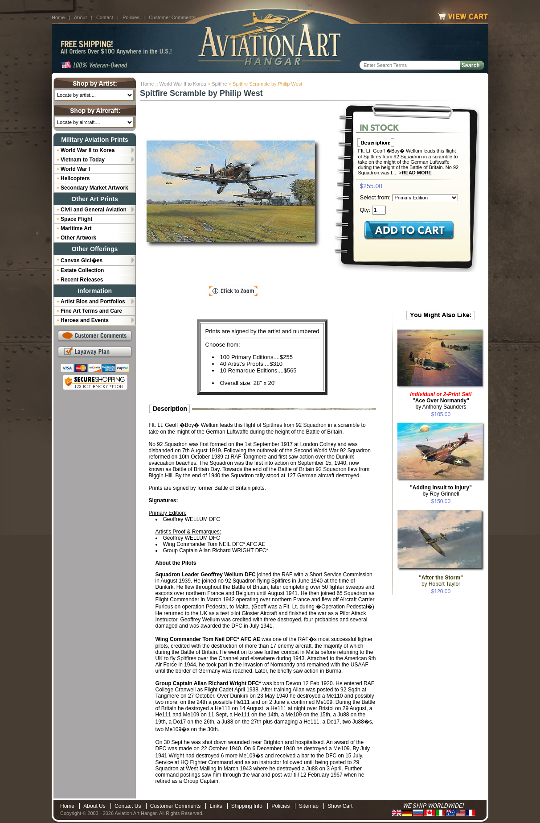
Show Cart (339, 806)
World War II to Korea (183, 84)
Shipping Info (246, 806)
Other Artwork (78, 238)
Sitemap (309, 806)
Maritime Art (76, 228)
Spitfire (219, 84)
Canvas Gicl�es (81, 260)
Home (58, 17)
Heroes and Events (85, 320)
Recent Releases (82, 280)
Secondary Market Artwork (94, 188)
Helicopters (75, 178)
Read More (417, 172)
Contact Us (128, 806)
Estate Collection (82, 270)
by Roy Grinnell (441, 490)
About (80, 17)
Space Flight (76, 219)
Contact (104, 17)
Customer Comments (172, 17)
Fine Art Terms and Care (91, 311)
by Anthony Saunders (441, 400)
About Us (94, 806)
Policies (131, 17)
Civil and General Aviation (94, 210)
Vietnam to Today (83, 160)
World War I (75, 169)
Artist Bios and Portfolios (93, 301)
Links (215, 806)
